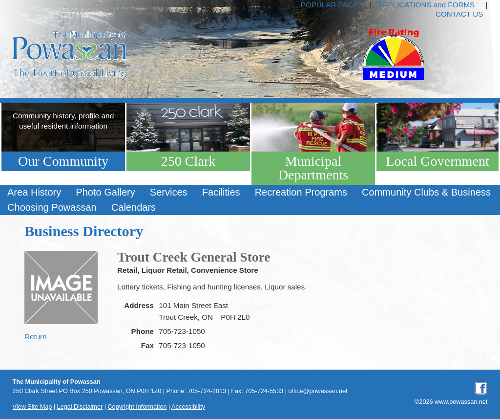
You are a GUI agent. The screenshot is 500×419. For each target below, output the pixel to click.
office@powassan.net (318, 391)
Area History (34, 192)
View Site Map (32, 406)
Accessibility (188, 406)
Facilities (221, 192)
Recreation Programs (301, 192)
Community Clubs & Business (426, 192)
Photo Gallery (105, 192)
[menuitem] (34, 192)
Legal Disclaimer (80, 406)
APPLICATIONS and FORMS (426, 4)
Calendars (133, 207)
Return (35, 336)
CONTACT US (459, 14)
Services (169, 192)
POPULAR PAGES (332, 4)
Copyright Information (137, 406)
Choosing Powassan (52, 207)
